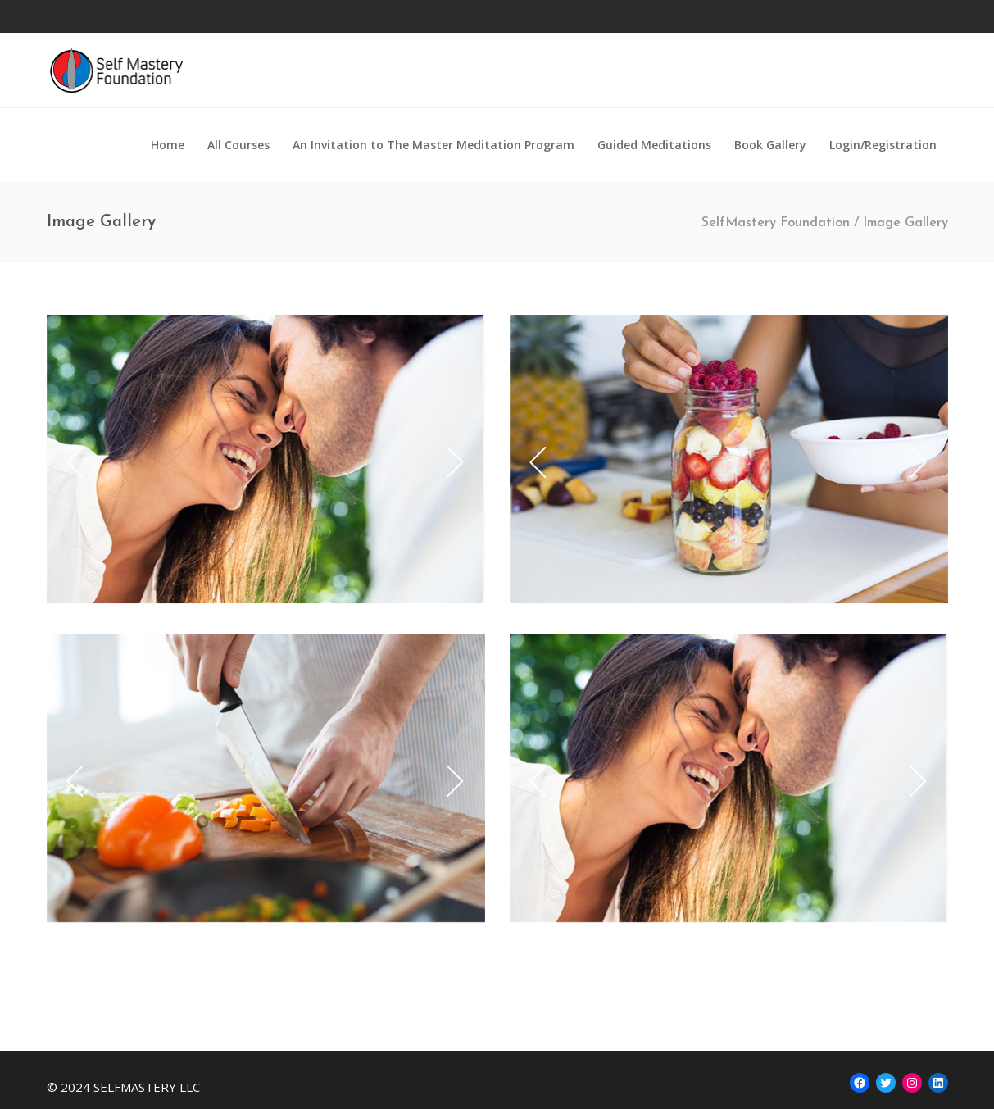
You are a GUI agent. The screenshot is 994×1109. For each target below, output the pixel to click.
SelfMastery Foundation (775, 223)
